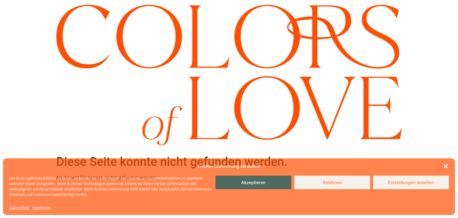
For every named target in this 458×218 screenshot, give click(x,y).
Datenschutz (19, 208)
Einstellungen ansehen (411, 182)
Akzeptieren (253, 182)
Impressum (41, 208)
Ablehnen (332, 182)
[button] (446, 166)
